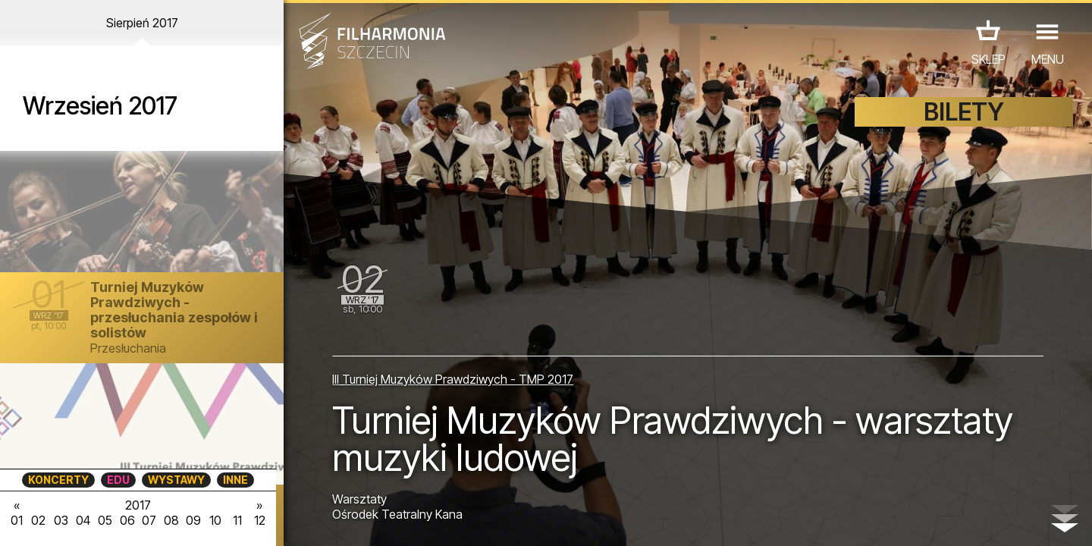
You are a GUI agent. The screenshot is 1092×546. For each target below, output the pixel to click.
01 (17, 520)
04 (83, 520)
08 (171, 520)
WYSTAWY (176, 479)
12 (259, 520)
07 (149, 520)
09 (193, 520)
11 (237, 520)
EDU (118, 479)
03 (61, 520)
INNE (235, 479)
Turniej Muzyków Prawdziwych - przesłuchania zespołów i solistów (174, 309)
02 (38, 520)
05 (105, 520)
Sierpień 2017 (142, 22)
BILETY (964, 112)
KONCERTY (58, 479)
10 (215, 520)
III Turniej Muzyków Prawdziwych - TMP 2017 (452, 379)
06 (127, 520)
